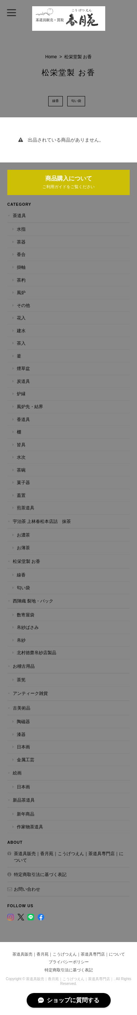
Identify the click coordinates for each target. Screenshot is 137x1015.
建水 (21, 330)
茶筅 (21, 679)
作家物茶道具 (30, 826)
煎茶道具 (25, 507)
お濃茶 (23, 534)
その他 (23, 305)
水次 (21, 457)
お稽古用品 (24, 666)
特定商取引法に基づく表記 (40, 874)
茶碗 (21, 470)
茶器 (21, 241)
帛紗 (21, 640)
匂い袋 (76, 101)
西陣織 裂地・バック (33, 600)
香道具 (23, 419)
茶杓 (21, 280)
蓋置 (21, 495)
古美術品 (21, 708)
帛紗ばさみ (28, 627)
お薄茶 (23, 547)
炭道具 (23, 381)
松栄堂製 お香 (26, 561)
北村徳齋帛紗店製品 (36, 652)
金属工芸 (25, 759)
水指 (21, 229)
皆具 (21, 444)
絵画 (17, 772)
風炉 (21, 292)
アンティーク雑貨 (30, 693)
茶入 (21, 343)
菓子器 (23, 482)
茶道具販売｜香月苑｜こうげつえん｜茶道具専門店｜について (68, 856)
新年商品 (25, 813)
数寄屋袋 (25, 614)
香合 (21, 254)
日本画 (23, 746)
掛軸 (21, 267)
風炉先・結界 (30, 406)
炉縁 (21, 393)
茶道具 (19, 215)
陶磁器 (23, 721)
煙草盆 (23, 368)
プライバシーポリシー (69, 962)
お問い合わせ (27, 889)
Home (51, 56)
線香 (55, 101)
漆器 (21, 734)
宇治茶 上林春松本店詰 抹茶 (42, 521)
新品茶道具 (24, 800)
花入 (21, 317)
